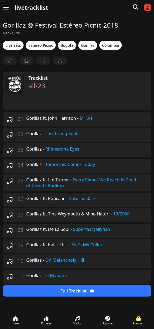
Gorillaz (87, 45)
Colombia (110, 45)
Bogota (67, 45)
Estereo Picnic (40, 45)
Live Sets (13, 45)
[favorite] (10, 61)
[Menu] (6, 8)
